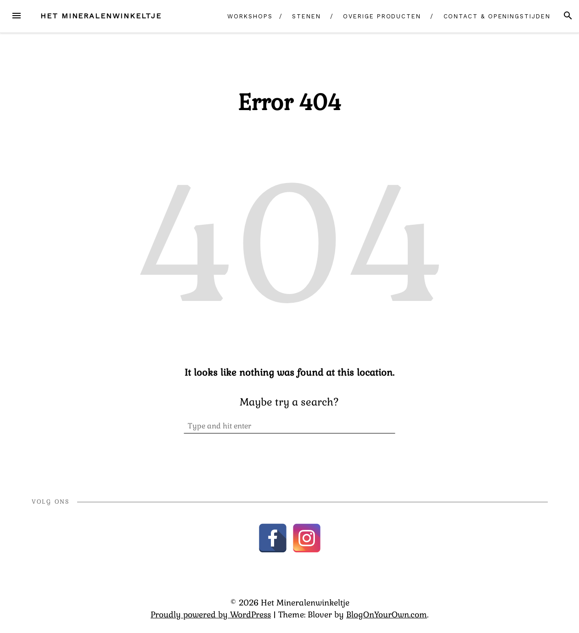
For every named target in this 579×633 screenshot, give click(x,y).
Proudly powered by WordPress (211, 615)
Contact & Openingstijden (497, 16)
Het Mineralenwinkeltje (101, 15)
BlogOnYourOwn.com (386, 615)
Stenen (306, 16)
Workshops (249, 16)
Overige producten (382, 16)
